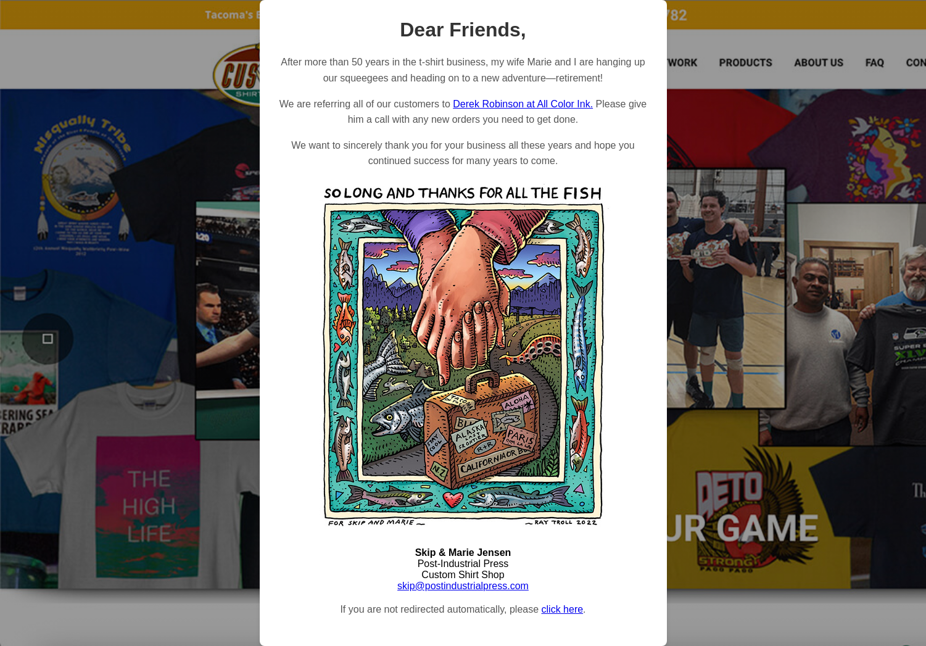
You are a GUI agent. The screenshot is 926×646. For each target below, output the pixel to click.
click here (563, 609)
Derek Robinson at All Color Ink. (523, 104)
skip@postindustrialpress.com (463, 586)
